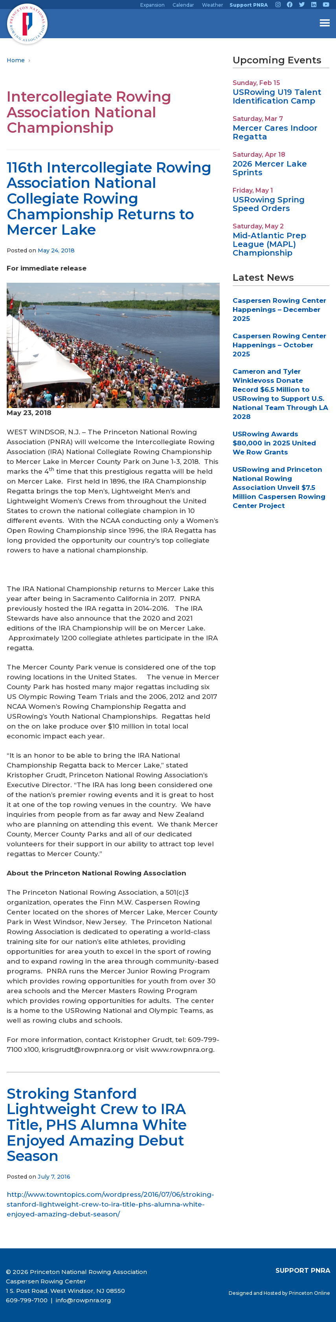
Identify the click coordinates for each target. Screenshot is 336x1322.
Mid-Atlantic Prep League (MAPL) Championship (269, 244)
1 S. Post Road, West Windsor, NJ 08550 (65, 1290)
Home (16, 60)
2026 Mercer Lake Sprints (270, 168)
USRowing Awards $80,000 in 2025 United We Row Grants (274, 443)
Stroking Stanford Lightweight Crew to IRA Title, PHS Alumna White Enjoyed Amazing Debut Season (97, 1124)
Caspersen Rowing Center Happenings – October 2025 (279, 345)
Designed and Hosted (255, 1293)
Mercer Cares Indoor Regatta (275, 132)
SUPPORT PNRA (302, 1270)
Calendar (183, 5)
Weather (212, 5)
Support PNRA (249, 5)
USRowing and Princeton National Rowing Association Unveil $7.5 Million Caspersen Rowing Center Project (279, 487)
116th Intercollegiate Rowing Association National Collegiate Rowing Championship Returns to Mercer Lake (109, 198)
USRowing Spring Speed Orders (269, 204)
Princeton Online (309, 1293)
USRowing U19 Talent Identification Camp (277, 96)
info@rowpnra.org (82, 1300)
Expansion (152, 5)
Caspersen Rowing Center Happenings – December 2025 (279, 310)
